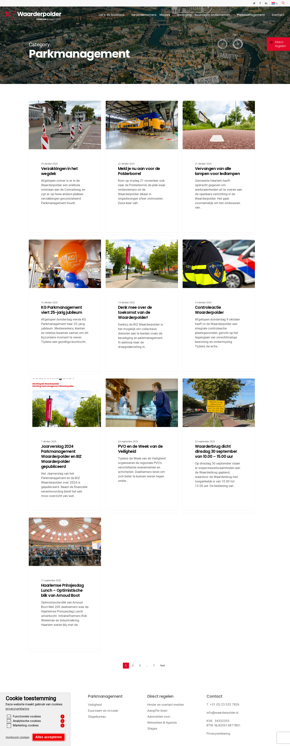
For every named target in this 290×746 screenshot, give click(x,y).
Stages (152, 728)
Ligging (34, 704)
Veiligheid (95, 704)
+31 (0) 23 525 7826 (224, 704)
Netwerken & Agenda (162, 722)
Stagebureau (97, 716)
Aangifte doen (157, 710)
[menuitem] (274, 3)
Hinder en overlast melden (165, 704)
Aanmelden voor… (159, 716)
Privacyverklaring (218, 733)
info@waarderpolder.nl (222, 712)
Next (162, 665)
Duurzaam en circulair (103, 710)
